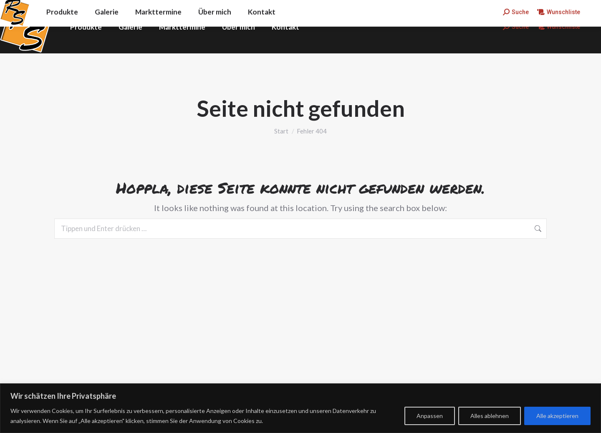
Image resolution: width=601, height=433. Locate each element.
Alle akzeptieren (557, 415)
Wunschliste (558, 26)
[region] (300, 408)
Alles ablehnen (489, 415)
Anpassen (430, 415)
